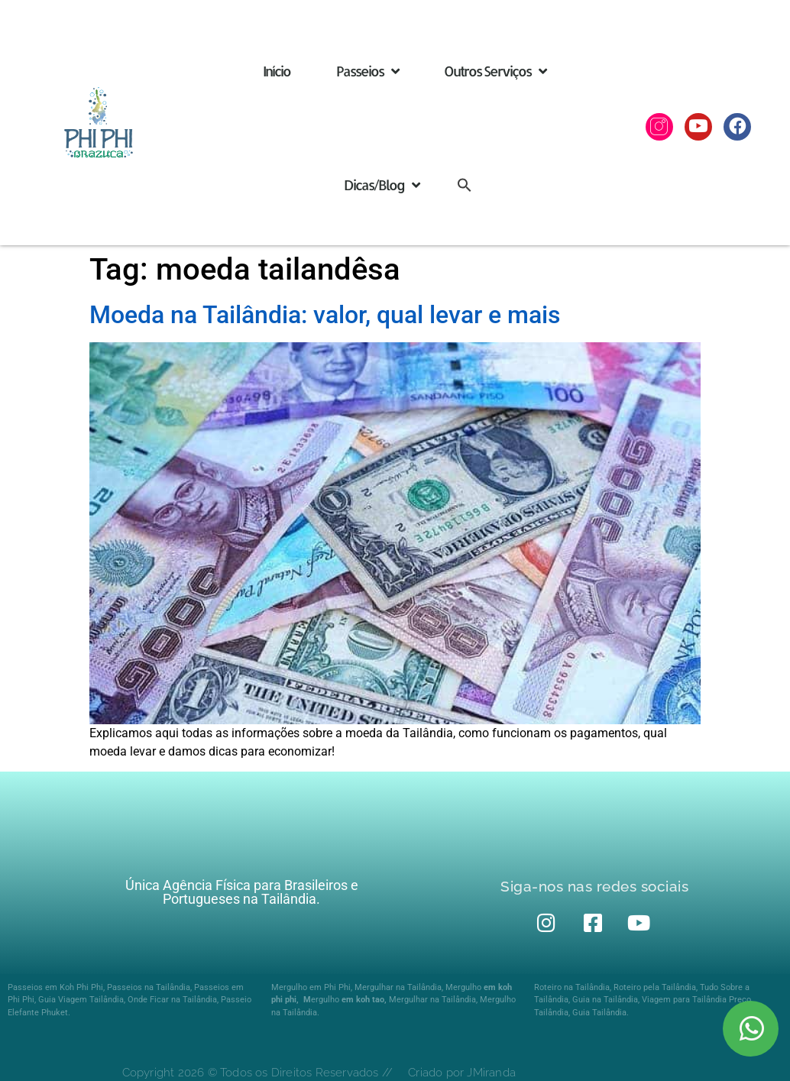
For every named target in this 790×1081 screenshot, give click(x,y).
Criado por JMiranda (462, 1072)
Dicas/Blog (381, 184)
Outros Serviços (495, 71)
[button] (464, 184)
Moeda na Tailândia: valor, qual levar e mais (324, 314)
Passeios (367, 71)
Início (276, 70)
